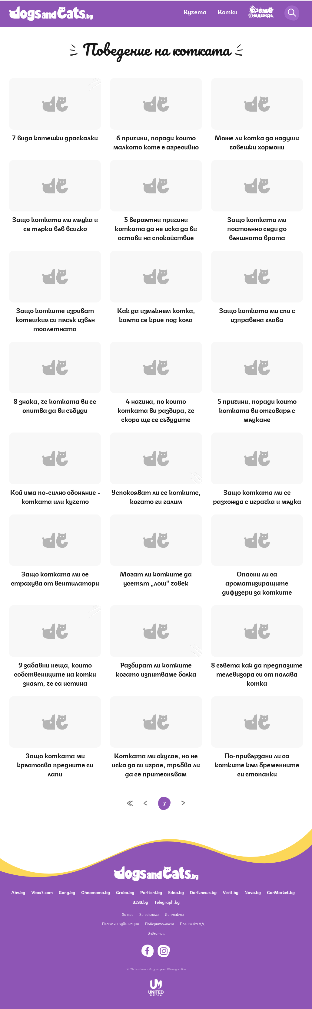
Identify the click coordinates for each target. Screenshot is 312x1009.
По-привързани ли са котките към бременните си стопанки (257, 764)
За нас (127, 914)
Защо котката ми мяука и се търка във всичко (55, 223)
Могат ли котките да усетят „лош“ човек (156, 578)
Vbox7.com (42, 892)
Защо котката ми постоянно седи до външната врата (257, 228)
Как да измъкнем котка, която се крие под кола (156, 314)
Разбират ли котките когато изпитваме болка (156, 669)
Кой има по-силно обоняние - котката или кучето (55, 496)
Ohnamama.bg (95, 892)
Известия (156, 933)
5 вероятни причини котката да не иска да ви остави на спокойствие (156, 228)
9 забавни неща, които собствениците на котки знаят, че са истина (55, 673)
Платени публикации (120, 923)
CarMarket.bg (281, 892)
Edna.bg (176, 892)
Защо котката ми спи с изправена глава (257, 314)
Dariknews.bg (203, 892)
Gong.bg (67, 892)
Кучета (195, 11)
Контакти (174, 914)
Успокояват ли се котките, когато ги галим (156, 496)
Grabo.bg (125, 892)
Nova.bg (252, 892)
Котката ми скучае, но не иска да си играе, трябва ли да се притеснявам (156, 764)
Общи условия (176, 969)
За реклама (149, 914)
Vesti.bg (230, 892)
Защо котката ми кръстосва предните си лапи (55, 764)
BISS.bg (140, 902)
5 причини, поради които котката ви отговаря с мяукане (257, 409)
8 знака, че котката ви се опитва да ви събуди (55, 405)
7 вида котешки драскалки (55, 137)
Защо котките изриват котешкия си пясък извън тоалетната (55, 319)
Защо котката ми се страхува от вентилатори (55, 578)
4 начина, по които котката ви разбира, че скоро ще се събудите (156, 409)
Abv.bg (18, 892)
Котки (227, 11)
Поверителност (159, 923)
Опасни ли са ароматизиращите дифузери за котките (257, 582)
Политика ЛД (192, 923)
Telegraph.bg (167, 902)
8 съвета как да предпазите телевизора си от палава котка (257, 673)
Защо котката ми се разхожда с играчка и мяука (257, 496)
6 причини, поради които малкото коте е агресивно (156, 141)
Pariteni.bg (151, 892)
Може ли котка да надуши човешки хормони (257, 141)
